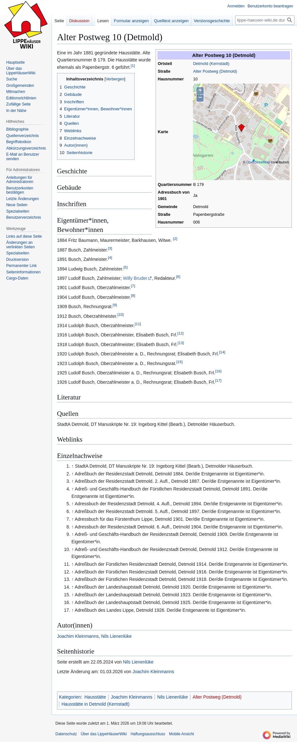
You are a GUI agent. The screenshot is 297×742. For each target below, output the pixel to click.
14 (222, 352)
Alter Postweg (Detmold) (215, 71)
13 (180, 343)
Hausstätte (95, 697)
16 (218, 371)
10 (121, 314)
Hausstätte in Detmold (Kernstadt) (95, 704)
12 (180, 333)
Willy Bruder (135, 278)
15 (179, 362)
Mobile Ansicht (181, 734)
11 (138, 324)
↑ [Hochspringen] (73, 466)
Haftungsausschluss (147, 734)
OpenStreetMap (258, 162)
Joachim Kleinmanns (78, 636)
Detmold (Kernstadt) (211, 63)
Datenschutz (66, 734)
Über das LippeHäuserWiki (104, 734)
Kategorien (70, 697)
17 (218, 381)
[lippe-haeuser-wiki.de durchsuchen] (264, 20)
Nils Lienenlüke (116, 636)
